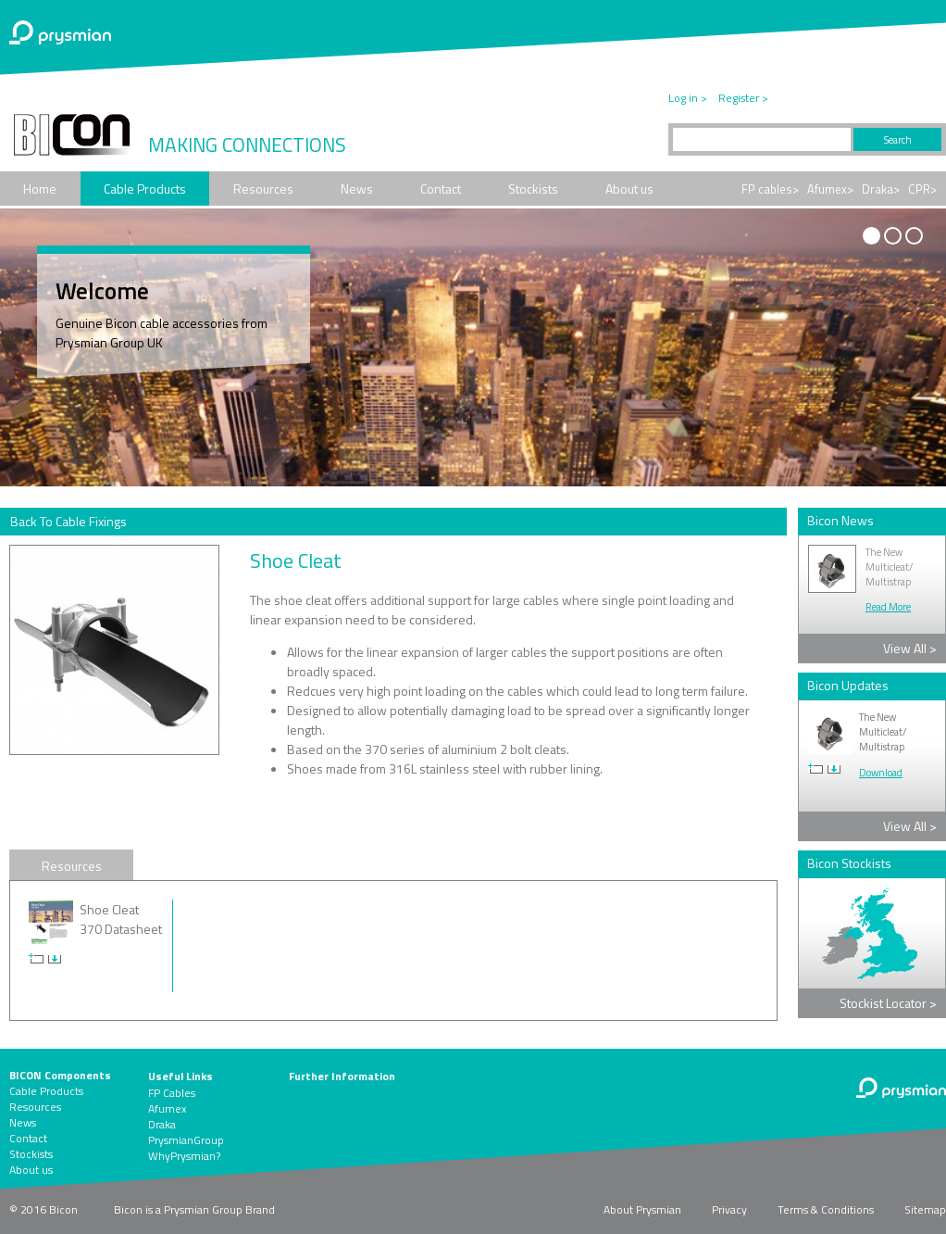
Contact (440, 188)
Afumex (167, 1108)
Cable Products (145, 188)
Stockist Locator (888, 1003)
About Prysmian (642, 1209)
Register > (743, 98)
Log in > (687, 98)
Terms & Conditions (826, 1209)
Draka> (881, 189)
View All (910, 648)
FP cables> (770, 189)
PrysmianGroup (186, 1140)
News (357, 188)
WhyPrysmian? (184, 1156)
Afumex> (830, 189)
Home (39, 188)
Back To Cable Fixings (68, 521)
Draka (162, 1124)
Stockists (533, 188)
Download (880, 772)
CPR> (922, 189)
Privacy (729, 1209)
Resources (263, 188)
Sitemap (925, 1209)
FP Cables (171, 1093)
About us (629, 188)
